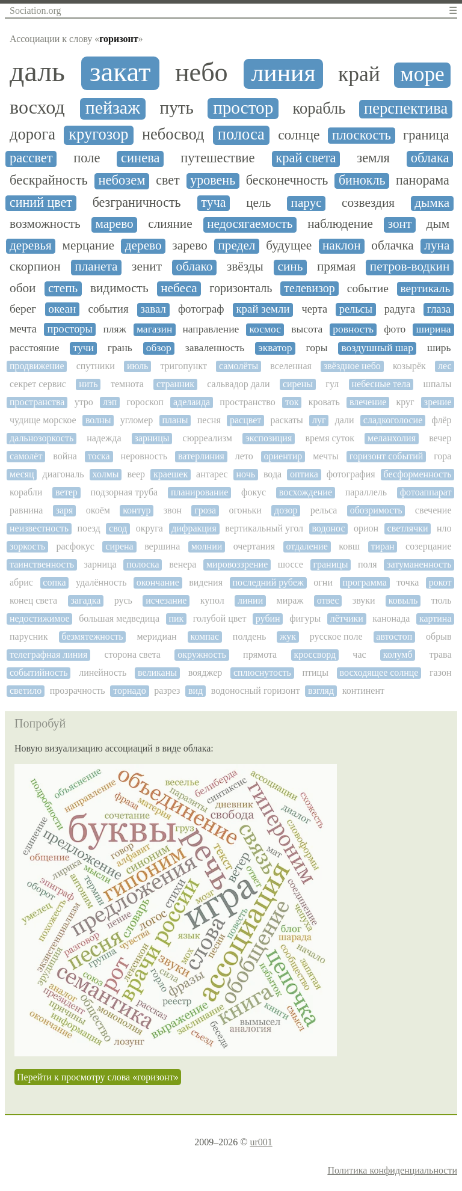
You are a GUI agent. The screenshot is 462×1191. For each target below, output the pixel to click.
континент (363, 690)
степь (63, 288)
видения (206, 582)
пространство (247, 402)
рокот (440, 582)
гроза (205, 510)
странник (175, 384)
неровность (144, 456)
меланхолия (392, 438)
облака (430, 158)
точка (407, 582)
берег (23, 308)
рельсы (355, 309)
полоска (142, 564)
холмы (106, 474)
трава (441, 654)
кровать (324, 402)
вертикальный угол (264, 528)
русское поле (336, 636)
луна (436, 246)
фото (394, 329)
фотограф (201, 309)
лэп (110, 402)
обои (22, 288)
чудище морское (43, 420)
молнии (207, 546)
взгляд (321, 690)
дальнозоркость (41, 438)
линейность (102, 672)
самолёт (26, 456)
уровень (212, 180)
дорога (32, 134)
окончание (158, 582)
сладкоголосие (392, 420)
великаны (157, 672)
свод (118, 528)
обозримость (376, 510)
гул (332, 384)
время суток (329, 438)
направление (210, 329)
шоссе (290, 564)
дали (344, 420)
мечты (326, 456)
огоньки (245, 510)
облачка (392, 246)
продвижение (37, 366)
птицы (315, 672)
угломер (136, 420)
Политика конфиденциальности (392, 1170)
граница (426, 135)
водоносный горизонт (255, 690)
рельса (323, 510)
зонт (400, 224)
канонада (391, 618)
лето (244, 456)
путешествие (217, 158)
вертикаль (425, 288)
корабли (26, 492)
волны (98, 420)
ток (292, 402)
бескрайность (49, 180)
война (65, 456)
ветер (66, 492)
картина (435, 618)
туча (213, 202)
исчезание (166, 600)
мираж (290, 600)
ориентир (283, 456)
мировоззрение (237, 564)
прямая (336, 267)
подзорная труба (124, 492)
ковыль (403, 600)
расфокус (75, 546)
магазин (154, 329)
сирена (119, 546)
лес (445, 366)
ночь (246, 474)
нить (88, 384)
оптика (304, 474)
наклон (341, 246)
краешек (170, 474)
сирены (298, 384)
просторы (70, 329)
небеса (179, 288)
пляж (114, 329)
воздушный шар (377, 348)
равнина (26, 510)
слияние (170, 224)
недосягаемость (249, 224)
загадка (85, 600)
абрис (21, 582)
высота (306, 329)
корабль (318, 108)
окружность (201, 654)
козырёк (409, 366)
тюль (441, 600)
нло (444, 528)
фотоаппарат (426, 492)
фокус (253, 492)
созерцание (428, 546)
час (359, 654)
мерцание (88, 246)
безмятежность (92, 636)
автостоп (394, 636)
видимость (119, 288)
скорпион (35, 267)
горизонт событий (387, 456)
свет (167, 180)
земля (373, 158)
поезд (88, 528)
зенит (147, 267)
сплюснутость (262, 672)
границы (330, 564)
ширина (433, 329)
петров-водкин (410, 267)
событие (368, 288)
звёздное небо (352, 366)
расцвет (245, 420)
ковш (349, 546)
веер (136, 474)
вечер (440, 438)
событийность (38, 672)
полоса (241, 134)
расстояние (35, 348)
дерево (143, 246)
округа (149, 528)
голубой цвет (220, 618)
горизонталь (240, 288)
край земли (262, 309)
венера (182, 564)
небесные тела (380, 384)
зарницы (152, 438)
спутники (95, 366)
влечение (368, 402)
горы (316, 348)
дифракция (193, 528)
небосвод (173, 134)
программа (364, 582)
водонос (328, 528)
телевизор (309, 288)
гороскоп (145, 402)
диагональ (63, 474)
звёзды (245, 267)
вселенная (291, 366)
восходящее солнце (379, 672)
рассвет (31, 158)
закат (120, 72)
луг (319, 420)
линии (250, 600)
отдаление (306, 546)
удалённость (101, 582)
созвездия (368, 203)
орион (366, 528)
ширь (439, 348)
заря (64, 510)
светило (26, 690)
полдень (249, 636)
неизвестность (39, 528)
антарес (212, 474)
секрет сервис (38, 384)
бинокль (362, 180)
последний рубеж (267, 582)
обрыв (438, 636)
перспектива (406, 108)
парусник (29, 636)
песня (209, 420)
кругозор (98, 134)
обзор (158, 348)
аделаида (191, 402)
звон (173, 510)
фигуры (305, 618)
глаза (439, 309)
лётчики (346, 618)
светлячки (407, 528)
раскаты (287, 420)
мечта (23, 329)
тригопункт (183, 366)
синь (290, 267)
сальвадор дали (238, 384)
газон (440, 672)
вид (195, 690)
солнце (298, 134)
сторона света (132, 654)
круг (405, 402)
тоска (99, 456)
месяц (22, 474)
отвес (328, 600)
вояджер (205, 672)
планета (96, 267)
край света (306, 158)
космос (265, 329)
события (108, 309)
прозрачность (77, 690)
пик (175, 618)
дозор (285, 510)
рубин (268, 618)
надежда (104, 438)
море (422, 74)
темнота (127, 384)
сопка (54, 582)
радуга (400, 309)
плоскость (361, 134)
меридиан (156, 636)
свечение (433, 510)
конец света (33, 600)
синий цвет (41, 202)
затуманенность (419, 564)
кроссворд (315, 654)
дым (438, 224)
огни (323, 582)
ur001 (261, 1142)
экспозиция (268, 438)
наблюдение (340, 224)
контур (136, 510)
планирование (199, 492)
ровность (353, 329)
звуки (364, 600)
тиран (382, 546)
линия (283, 73)
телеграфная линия (48, 654)
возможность (45, 224)
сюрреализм (207, 438)
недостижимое (40, 618)
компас (204, 636)
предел (236, 246)
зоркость (27, 546)
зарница (100, 564)
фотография (351, 474)
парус (306, 203)
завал (153, 309)
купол (212, 600)
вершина (162, 546)
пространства (37, 402)
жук (288, 636)
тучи (83, 348)
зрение (438, 402)
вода (272, 474)
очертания (254, 546)
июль (137, 366)
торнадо (129, 690)
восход (37, 107)
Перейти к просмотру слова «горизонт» (98, 1077)
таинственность (42, 564)
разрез (167, 690)
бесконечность (287, 180)
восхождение (305, 492)
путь (176, 107)
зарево (189, 246)
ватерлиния (201, 456)
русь (123, 600)
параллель (366, 492)
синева (140, 158)
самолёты (238, 366)
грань (120, 348)
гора (442, 456)
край (359, 74)
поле (86, 158)
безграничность (137, 202)
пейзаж (112, 107)
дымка (431, 203)
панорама (422, 180)
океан (62, 308)
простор (243, 107)
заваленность (215, 348)
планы (175, 420)
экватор (275, 348)
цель (258, 203)
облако (194, 267)
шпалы (438, 384)
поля (367, 564)
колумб (398, 654)
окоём (98, 510)
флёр (441, 420)
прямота (260, 654)
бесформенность (417, 474)
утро (84, 402)
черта (314, 309)
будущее (289, 246)
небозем (122, 180)
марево (114, 224)
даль (37, 71)
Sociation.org (35, 10)
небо (201, 72)
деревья (31, 246)
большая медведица (119, 618)
